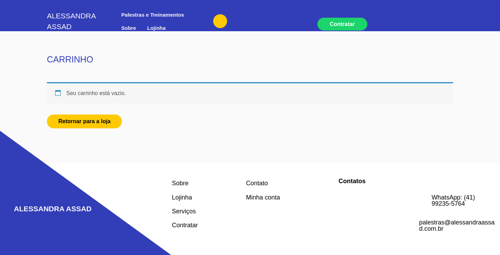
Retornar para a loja (84, 121)
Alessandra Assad (53, 209)
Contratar (342, 24)
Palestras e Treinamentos (152, 15)
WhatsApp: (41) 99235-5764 (453, 200)
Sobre (128, 28)
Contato (257, 183)
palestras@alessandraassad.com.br (456, 225)
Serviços (184, 211)
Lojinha (156, 28)
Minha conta (263, 197)
